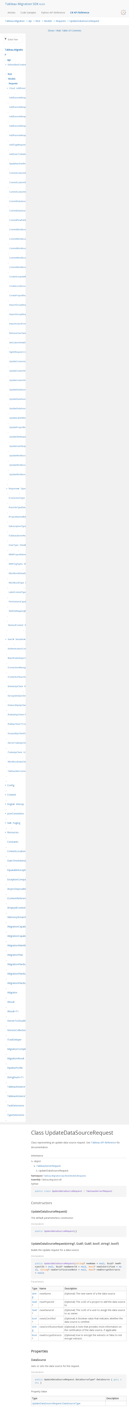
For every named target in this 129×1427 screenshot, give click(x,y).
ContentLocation (16, 851)
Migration (56, 1175)
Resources (13, 832)
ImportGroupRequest (19, 304)
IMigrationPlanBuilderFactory (23, 973)
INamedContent (15, 625)
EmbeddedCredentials (18, 64)
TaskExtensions (15, 1105)
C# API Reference (79, 12)
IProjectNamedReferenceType (23, 516)
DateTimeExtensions (18, 860)
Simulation (20, 639)
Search (11, 639)
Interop (20, 804)
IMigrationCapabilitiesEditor (22, 936)
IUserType (13, 545)
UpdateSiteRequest (18, 436)
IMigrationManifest (17, 945)
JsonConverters (15, 813)
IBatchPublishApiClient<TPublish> (23, 658)
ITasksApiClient (15, 752)
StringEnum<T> (15, 1077)
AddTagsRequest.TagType (21, 144)
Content (11, 794)
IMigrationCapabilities (19, 926)
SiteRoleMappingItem (19, 611)
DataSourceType (71, 1403)
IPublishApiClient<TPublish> (21, 714)
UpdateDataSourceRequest (84, 21)
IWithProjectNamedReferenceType (25, 554)
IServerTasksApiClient (18, 742)
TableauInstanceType (19, 1086)
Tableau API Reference (103, 1142)
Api (30, 21)
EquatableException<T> (20, 870)
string (34, 1295)
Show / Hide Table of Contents (64, 30)
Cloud (12, 88)
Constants (12, 841)
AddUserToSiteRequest (20, 154)
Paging (16, 823)
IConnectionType (17, 498)
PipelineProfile (15, 1067)
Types (23, 488)
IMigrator (12, 992)
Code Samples (28, 12)
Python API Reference (53, 12)
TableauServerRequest (48, 1165)
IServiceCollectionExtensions (22, 1030)
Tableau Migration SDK (22, 4)
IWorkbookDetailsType (20, 573)
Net (9, 823)
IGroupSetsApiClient (17, 695)
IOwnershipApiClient (17, 705)
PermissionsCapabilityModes (22, 601)
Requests (61, 21)
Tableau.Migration (15, 21)
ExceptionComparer (18, 879)
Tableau (47, 1175)
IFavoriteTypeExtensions (20, 507)
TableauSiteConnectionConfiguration (25, 771)
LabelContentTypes (18, 592)
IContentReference (17, 898)
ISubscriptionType (17, 526)
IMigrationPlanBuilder (19, 964)
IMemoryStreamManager (21, 917)
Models (48, 21)
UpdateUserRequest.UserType (23, 446)
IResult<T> (13, 1011)
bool (34, 1318)
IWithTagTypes (16, 563)
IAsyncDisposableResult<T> (22, 888)
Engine (10, 804)
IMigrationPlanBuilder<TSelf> (23, 983)
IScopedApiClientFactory (19, 733)
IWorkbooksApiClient (18, 761)
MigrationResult (15, 1058)
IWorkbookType (16, 582)
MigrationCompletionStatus (22, 1049)
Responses (14, 488)
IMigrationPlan (15, 954)
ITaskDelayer (14, 1039)
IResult (11, 1001)
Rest (37, 21)
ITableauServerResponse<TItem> (24, 535)
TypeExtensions (15, 1115)
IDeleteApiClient (15, 686)
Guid (34, 1301)
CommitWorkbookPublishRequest (25, 229)
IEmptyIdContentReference (22, 907)
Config (10, 785)
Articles (11, 12)
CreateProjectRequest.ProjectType (25, 295)
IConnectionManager (18, 667)
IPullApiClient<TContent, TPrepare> (24, 724)
